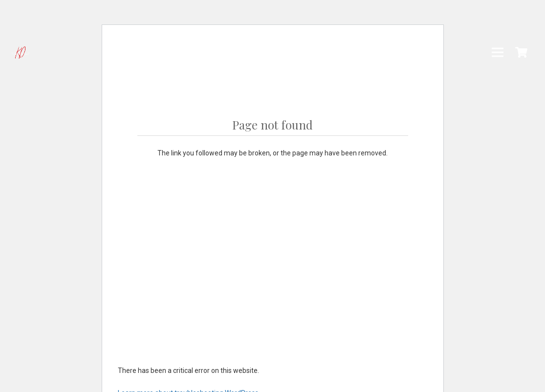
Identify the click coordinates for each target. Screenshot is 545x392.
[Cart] (521, 52)
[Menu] (497, 52)
